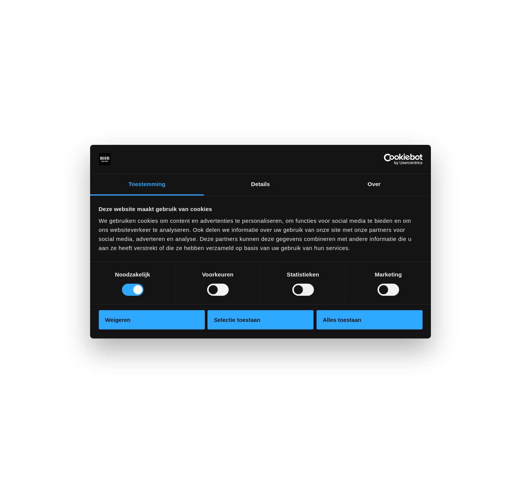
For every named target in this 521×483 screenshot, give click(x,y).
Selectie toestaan (237, 320)
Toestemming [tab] (146, 184)
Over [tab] (374, 184)
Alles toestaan (342, 320)
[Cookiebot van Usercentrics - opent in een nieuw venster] (389, 159)
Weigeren (118, 320)
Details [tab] (260, 184)
